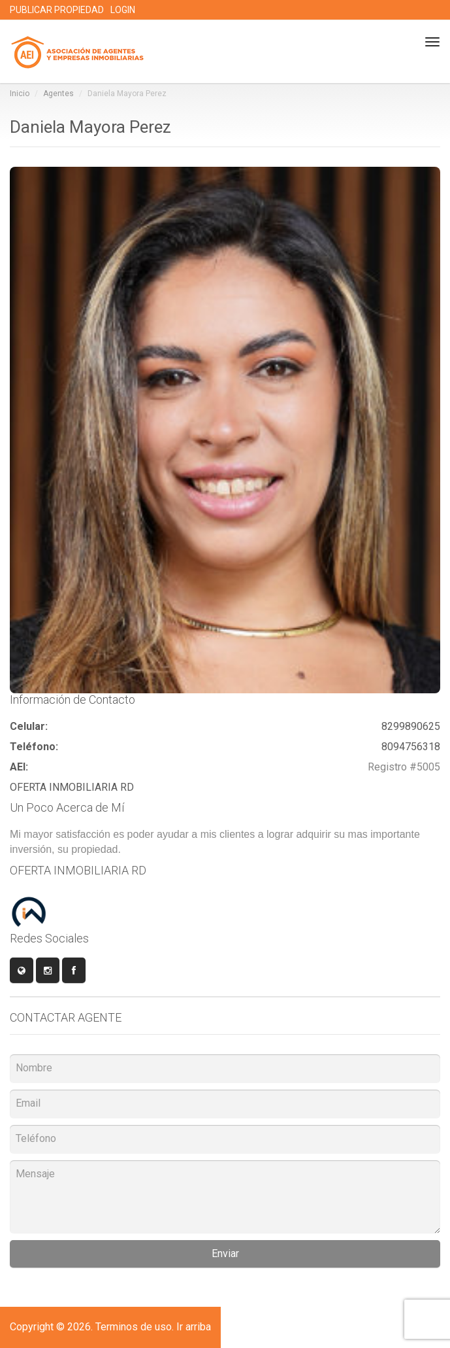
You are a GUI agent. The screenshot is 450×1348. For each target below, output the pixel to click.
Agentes (58, 93)
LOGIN (122, 10)
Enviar (225, 1253)
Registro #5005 (404, 767)
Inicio (19, 93)
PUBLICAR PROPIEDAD (57, 10)
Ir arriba (193, 1327)
